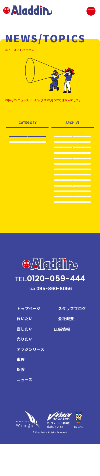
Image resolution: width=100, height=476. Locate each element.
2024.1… (72, 193)
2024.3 (72, 177)
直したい (25, 361)
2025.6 (72, 137)
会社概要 (66, 351)
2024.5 (72, 161)
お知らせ (27, 144)
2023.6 (72, 232)
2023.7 (72, 225)
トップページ (29, 340)
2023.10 (72, 208)
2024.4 (72, 169)
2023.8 (72, 216)
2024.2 (72, 185)
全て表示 (27, 137)
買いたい (25, 351)
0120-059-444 (56, 310)
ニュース (24, 412)
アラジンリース (30, 381)
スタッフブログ (72, 340)
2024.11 (72, 145)
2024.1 (72, 200)
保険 (21, 402)
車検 (21, 392)
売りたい (25, 371)
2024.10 (72, 153)
